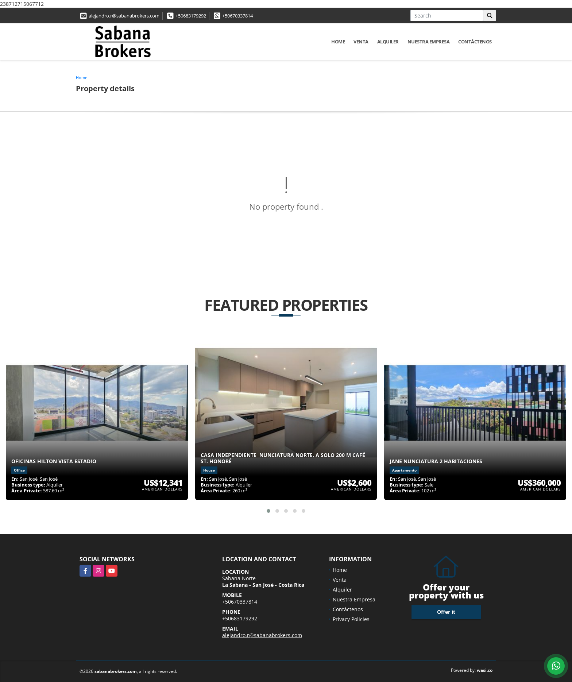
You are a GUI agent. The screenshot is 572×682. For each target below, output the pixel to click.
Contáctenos (475, 41)
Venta (360, 41)
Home (338, 41)
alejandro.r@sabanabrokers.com (124, 15)
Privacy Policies (351, 619)
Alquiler (388, 41)
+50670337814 (237, 15)
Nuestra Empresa (428, 41)
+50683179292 (190, 15)
